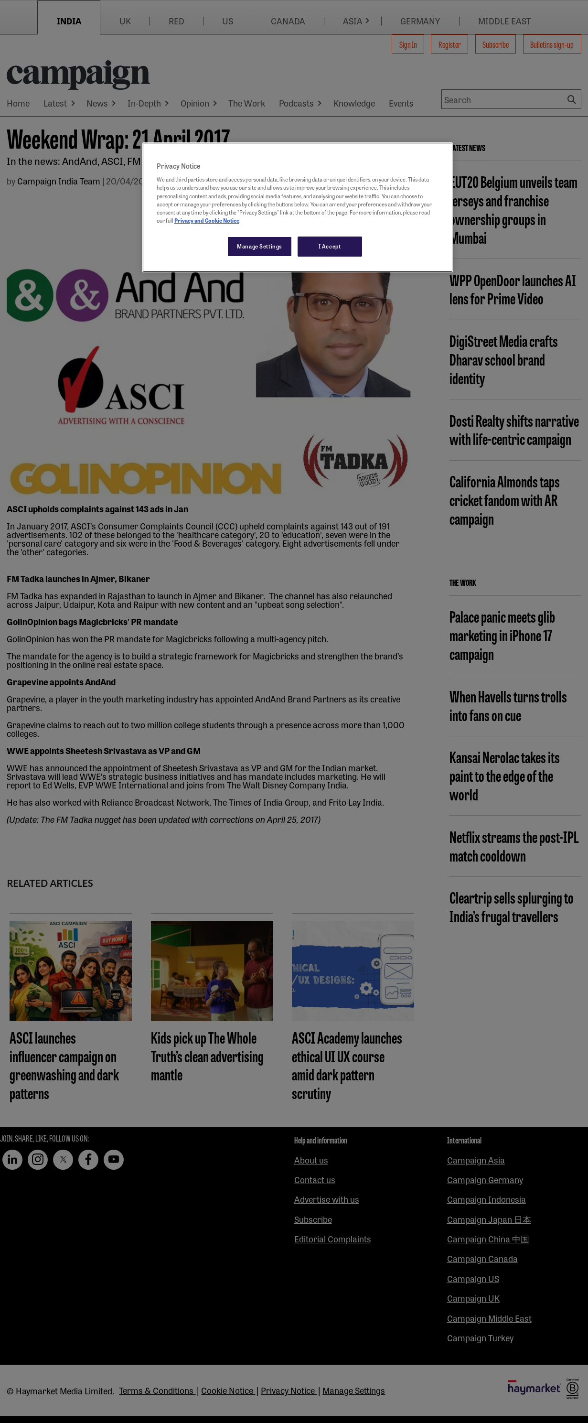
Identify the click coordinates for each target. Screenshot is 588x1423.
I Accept (330, 246)
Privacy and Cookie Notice (206, 220)
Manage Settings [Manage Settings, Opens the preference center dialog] (259, 246)
